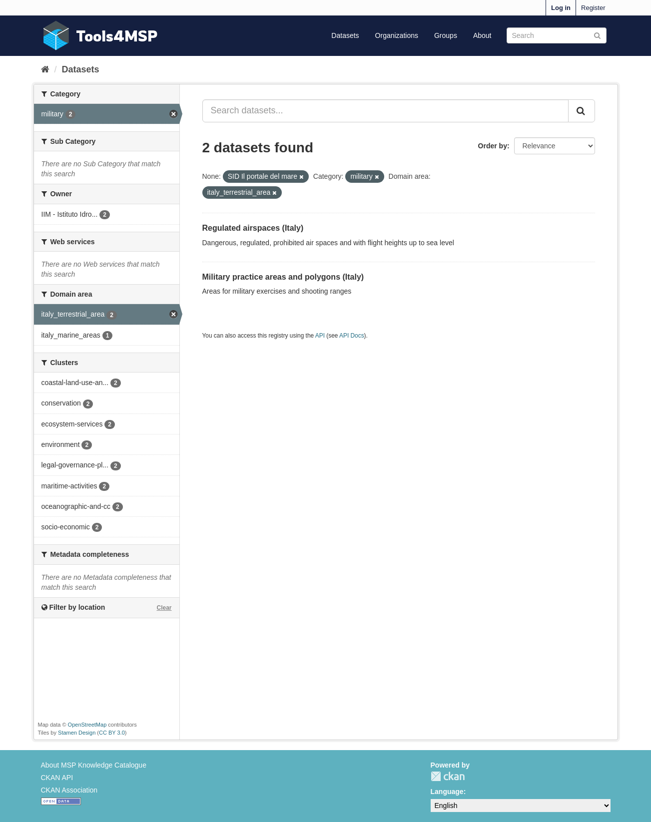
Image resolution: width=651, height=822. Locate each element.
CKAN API (57, 778)
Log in (561, 7)
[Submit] (597, 34)
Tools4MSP (117, 35)
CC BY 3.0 (112, 733)
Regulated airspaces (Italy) (253, 228)
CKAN (448, 776)
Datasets (345, 35)
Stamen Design (76, 733)
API (320, 335)
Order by (492, 146)
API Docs (351, 335)
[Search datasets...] (385, 110)
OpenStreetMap (87, 725)
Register (593, 7)
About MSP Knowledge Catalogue (93, 765)
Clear (163, 607)
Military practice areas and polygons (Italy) (283, 277)
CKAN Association (69, 790)
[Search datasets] (557, 35)
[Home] (45, 69)
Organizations (396, 35)
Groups (445, 35)
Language (447, 792)
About (482, 35)
